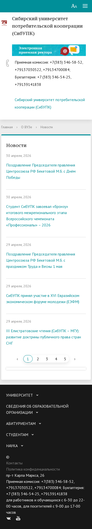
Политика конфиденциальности (33, 469)
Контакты (14, 462)
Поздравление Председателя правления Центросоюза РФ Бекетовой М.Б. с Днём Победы (41, 171)
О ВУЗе (26, 127)
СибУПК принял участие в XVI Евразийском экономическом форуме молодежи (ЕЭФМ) (42, 298)
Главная (7, 127)
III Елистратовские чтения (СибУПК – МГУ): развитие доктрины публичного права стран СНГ (43, 337)
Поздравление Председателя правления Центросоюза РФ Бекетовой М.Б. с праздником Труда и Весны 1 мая (40, 260)
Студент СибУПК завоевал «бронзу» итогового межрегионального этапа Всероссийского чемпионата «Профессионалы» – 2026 (37, 215)
